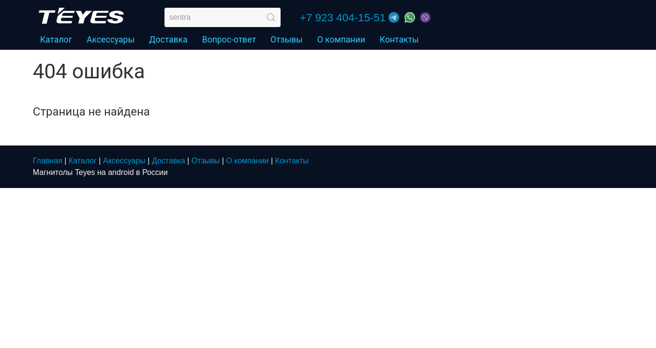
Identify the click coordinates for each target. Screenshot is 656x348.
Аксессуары (110, 39)
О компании (341, 39)
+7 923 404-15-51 (343, 18)
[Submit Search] (271, 17)
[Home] (81, 15)
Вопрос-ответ (229, 39)
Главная (47, 161)
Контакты (399, 39)
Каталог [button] (56, 39)
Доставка (168, 39)
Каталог (83, 161)
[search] (222, 17)
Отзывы (286, 39)
